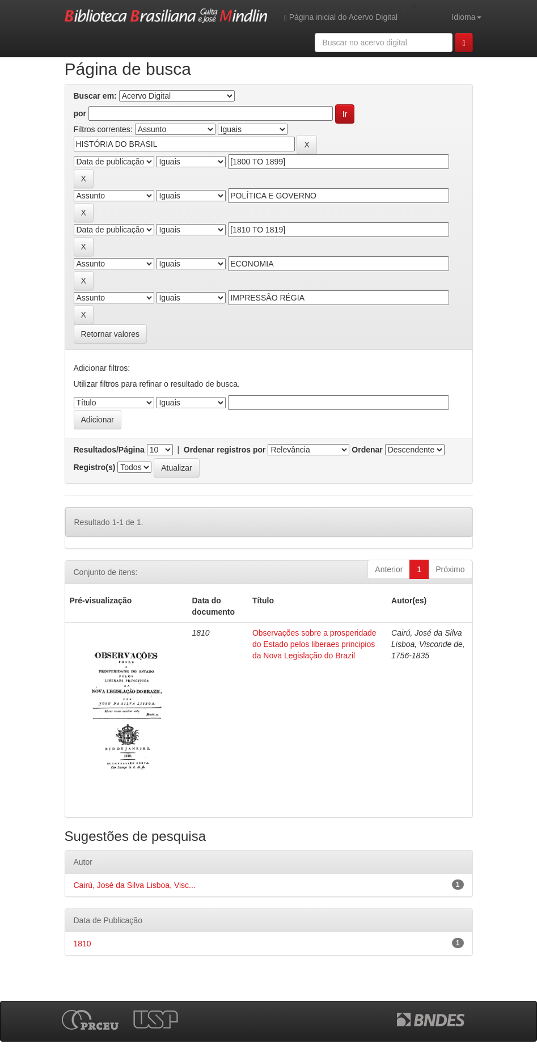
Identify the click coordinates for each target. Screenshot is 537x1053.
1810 (82, 943)
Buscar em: (95, 95)
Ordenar (367, 449)
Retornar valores (110, 334)
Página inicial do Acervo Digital (341, 17)
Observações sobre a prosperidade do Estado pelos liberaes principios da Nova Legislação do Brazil (314, 644)
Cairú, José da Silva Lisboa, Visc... (135, 885)
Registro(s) (95, 467)
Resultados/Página (109, 449)
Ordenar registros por (225, 449)
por (80, 113)
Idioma (466, 17)
